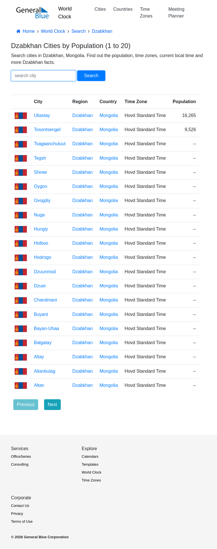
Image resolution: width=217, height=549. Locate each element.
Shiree (40, 172)
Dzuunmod (45, 271)
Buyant (41, 314)
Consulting (19, 464)
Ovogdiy (42, 200)
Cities (100, 9)
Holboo (41, 243)
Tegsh (40, 158)
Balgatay (42, 342)
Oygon (40, 186)
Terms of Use (22, 521)
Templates (90, 464)
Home (25, 31)
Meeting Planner (176, 12)
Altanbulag (44, 371)
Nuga (39, 214)
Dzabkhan (82, 115)
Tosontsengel (47, 129)
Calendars (90, 456)
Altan (39, 385)
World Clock (65, 12)
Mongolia (108, 115)
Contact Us (20, 506)
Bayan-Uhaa (46, 328)
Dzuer (40, 285)
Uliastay (42, 115)
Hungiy (41, 229)
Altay (39, 356)
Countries (123, 9)
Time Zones (146, 12)
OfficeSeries (21, 456)
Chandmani (45, 300)
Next (52, 404)
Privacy (17, 513)
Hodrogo (42, 257)
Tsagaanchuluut (50, 143)
